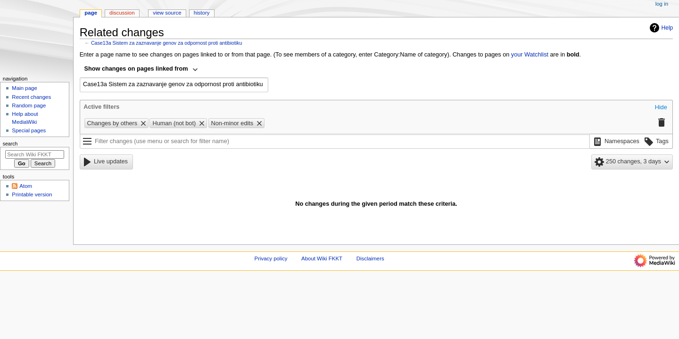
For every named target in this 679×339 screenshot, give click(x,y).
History (202, 13)
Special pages (29, 130)
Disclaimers (370, 258)
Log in (661, 4)
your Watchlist (529, 54)
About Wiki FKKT (321, 258)
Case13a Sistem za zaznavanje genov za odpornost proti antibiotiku (166, 43)
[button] (661, 107)
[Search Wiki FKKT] (34, 154)
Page (90, 13)
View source (167, 13)
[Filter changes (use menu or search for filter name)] (335, 141)
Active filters (101, 107)
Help (660, 27)
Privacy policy (271, 258)
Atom (25, 186)
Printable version (32, 194)
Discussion (121, 13)
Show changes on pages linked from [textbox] (136, 68)
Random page (29, 105)
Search (10, 143)
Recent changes (31, 97)
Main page (24, 88)
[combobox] (141, 69)
